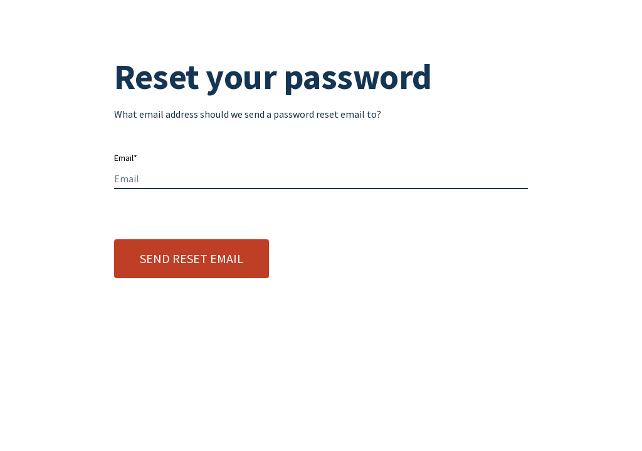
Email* (125, 157)
